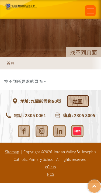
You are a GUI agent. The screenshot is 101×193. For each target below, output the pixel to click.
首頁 (10, 63)
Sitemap (12, 151)
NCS (50, 174)
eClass (50, 166)
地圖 (78, 101)
